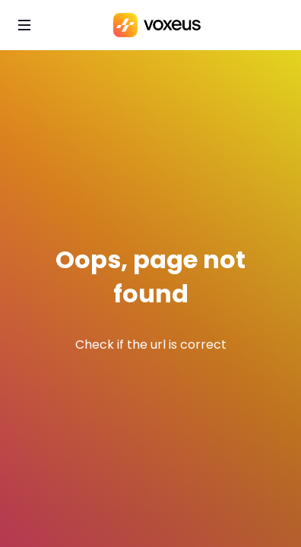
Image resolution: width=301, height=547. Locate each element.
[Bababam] (157, 25)
